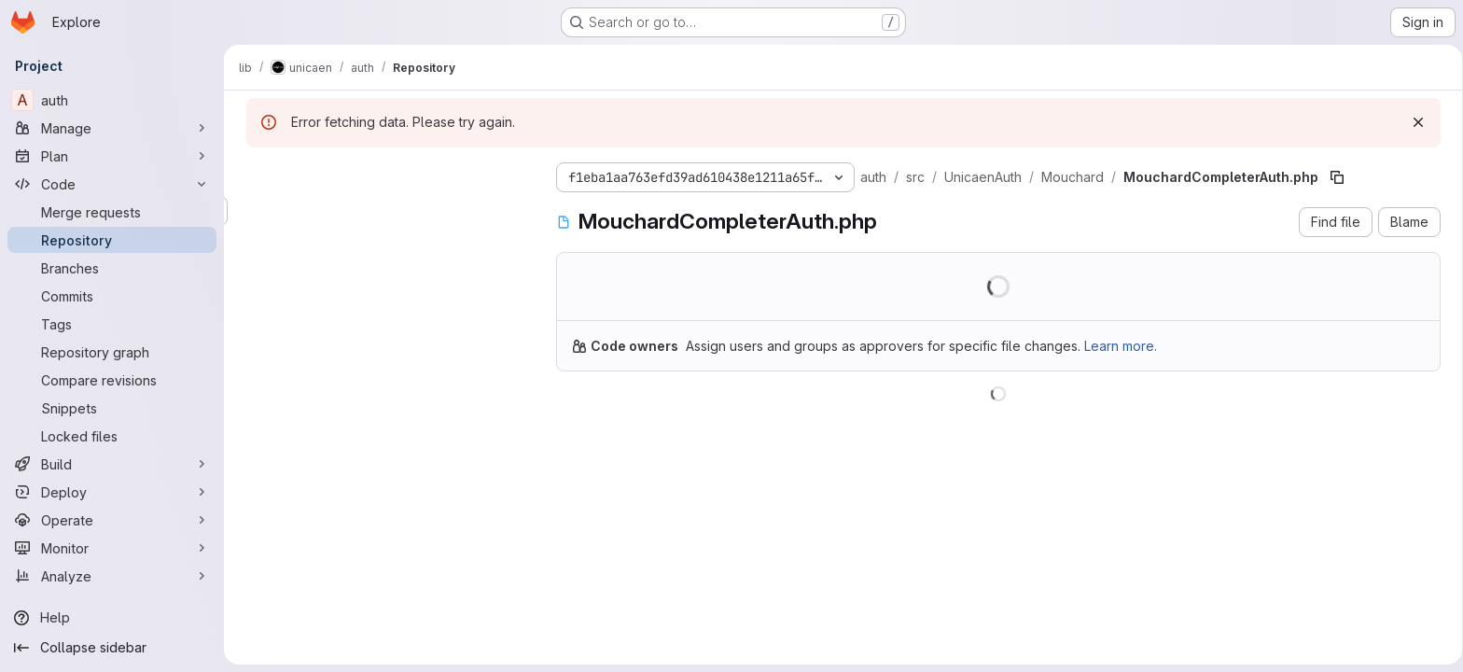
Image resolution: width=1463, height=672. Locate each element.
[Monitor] (111, 548)
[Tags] (111, 324)
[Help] (111, 618)
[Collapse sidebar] (111, 648)
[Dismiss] (1414, 122)
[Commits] (111, 296)
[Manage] (111, 128)
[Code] (111, 184)
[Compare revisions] (111, 380)
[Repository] (111, 240)
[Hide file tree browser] (257, 174)
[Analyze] (111, 576)
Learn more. (1116, 346)
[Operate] (111, 520)
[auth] (111, 100)
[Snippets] (111, 408)
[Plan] (111, 156)
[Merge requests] (111, 212)
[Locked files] (111, 436)
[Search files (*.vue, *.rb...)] (382, 211)
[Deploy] (111, 492)
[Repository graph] (111, 352)
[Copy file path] (1333, 177)
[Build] (111, 464)
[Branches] (111, 268)
